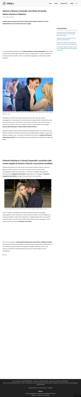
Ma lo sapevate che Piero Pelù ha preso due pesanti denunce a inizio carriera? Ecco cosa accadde (66, 34)
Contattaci (50, 387)
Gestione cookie (77, 395)
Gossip (56, 3)
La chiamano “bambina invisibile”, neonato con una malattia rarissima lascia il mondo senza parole (67, 48)
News (50, 3)
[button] (76, 3)
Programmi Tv (64, 3)
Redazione (34, 395)
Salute (72, 3)
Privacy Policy (40, 395)
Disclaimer (47, 395)
